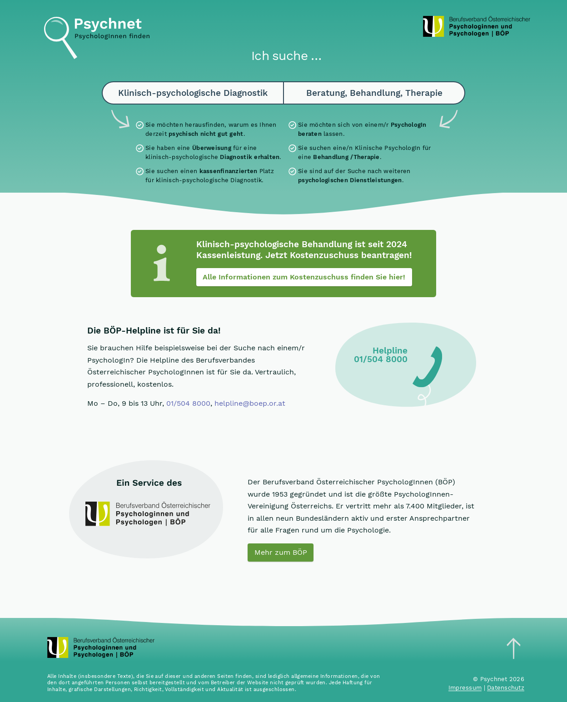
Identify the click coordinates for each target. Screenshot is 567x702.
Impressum (465, 687)
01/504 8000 (188, 403)
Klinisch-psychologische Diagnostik (193, 93)
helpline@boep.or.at (249, 403)
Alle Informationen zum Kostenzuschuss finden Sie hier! (304, 277)
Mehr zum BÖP (280, 552)
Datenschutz (505, 687)
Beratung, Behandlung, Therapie (374, 93)
